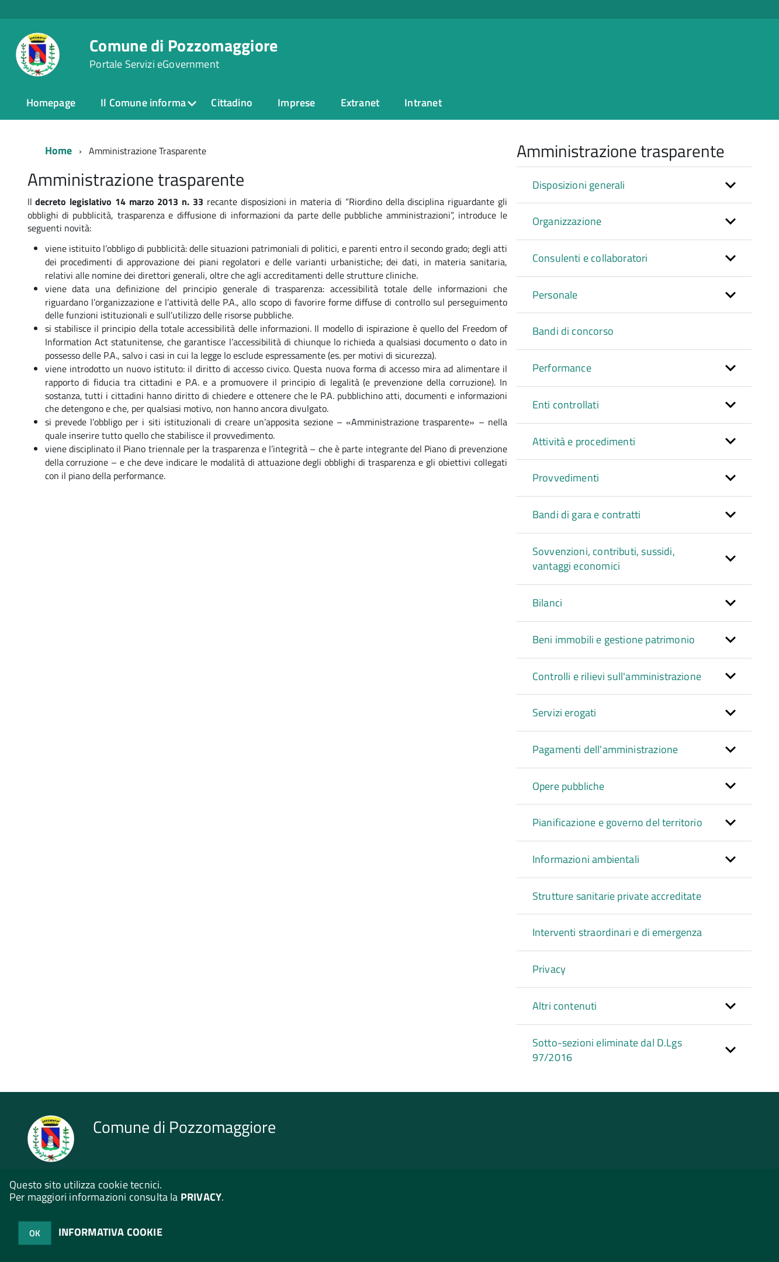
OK (34, 1233)
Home (58, 150)
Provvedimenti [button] (565, 478)
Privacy (549, 969)
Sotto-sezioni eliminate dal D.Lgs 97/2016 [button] (607, 1050)
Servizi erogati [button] (564, 712)
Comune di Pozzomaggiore (183, 53)
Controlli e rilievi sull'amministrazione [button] (616, 676)
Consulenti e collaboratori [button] (590, 258)
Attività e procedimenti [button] (583, 441)
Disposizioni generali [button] (578, 185)
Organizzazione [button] (567, 221)
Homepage (50, 102)
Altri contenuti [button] (564, 1006)
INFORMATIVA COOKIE (110, 1232)
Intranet (422, 102)
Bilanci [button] (547, 603)
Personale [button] (555, 295)
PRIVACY (201, 1197)
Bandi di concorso (573, 331)
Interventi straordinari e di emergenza (617, 932)
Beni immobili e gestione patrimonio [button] (613, 639)
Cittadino (231, 102)
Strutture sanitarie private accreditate (616, 896)
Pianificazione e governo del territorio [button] (617, 822)
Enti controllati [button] (565, 404)
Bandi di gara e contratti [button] (586, 514)
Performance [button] (561, 368)
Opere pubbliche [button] (568, 786)
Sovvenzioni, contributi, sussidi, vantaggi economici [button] (603, 558)
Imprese (296, 102)
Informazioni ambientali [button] (585, 859)
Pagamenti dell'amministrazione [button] (605, 749)
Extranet (360, 102)
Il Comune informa (143, 102)
